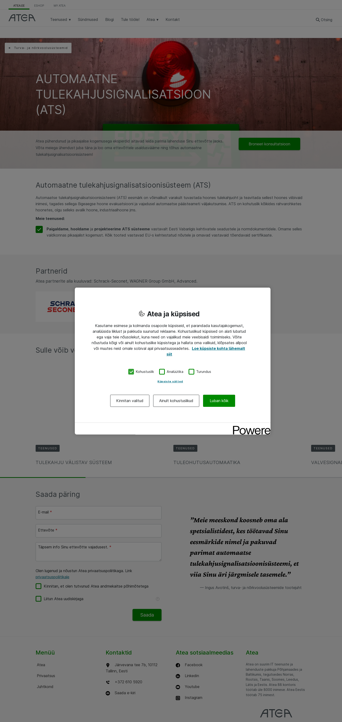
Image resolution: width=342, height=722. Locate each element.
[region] (173, 361)
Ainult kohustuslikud (176, 400)
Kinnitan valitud (129, 400)
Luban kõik (219, 400)
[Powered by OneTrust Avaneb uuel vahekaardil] (250, 427)
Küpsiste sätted (170, 381)
